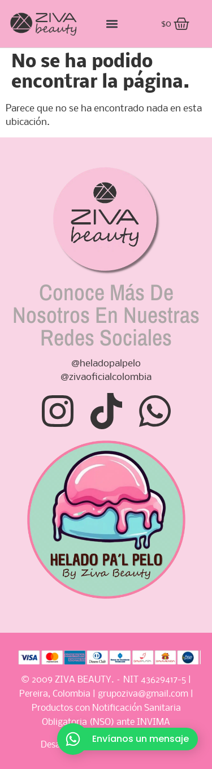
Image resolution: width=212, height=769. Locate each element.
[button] (111, 24)
